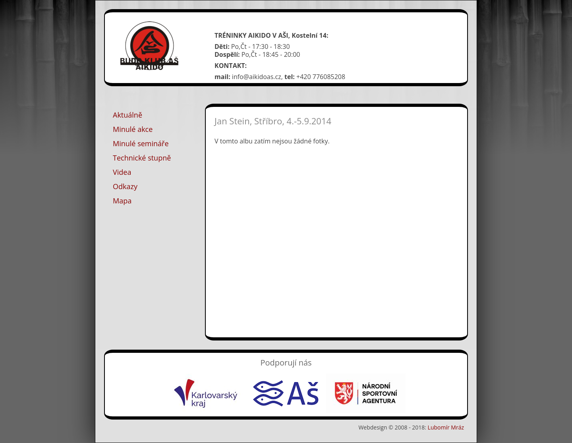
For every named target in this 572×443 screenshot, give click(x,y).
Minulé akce (133, 129)
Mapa (122, 200)
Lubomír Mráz (446, 427)
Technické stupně (142, 157)
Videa (122, 172)
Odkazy (125, 186)
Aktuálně (127, 115)
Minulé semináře (141, 143)
